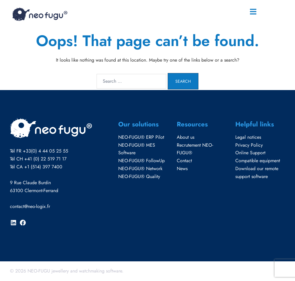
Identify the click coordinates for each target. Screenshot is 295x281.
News (182, 168)
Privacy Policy (249, 145)
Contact (184, 160)
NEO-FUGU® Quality (139, 176)
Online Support (250, 152)
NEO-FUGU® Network (140, 168)
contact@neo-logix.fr (30, 206)
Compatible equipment (257, 160)
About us (185, 137)
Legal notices (248, 137)
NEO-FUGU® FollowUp (141, 160)
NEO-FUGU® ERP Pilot (141, 137)
